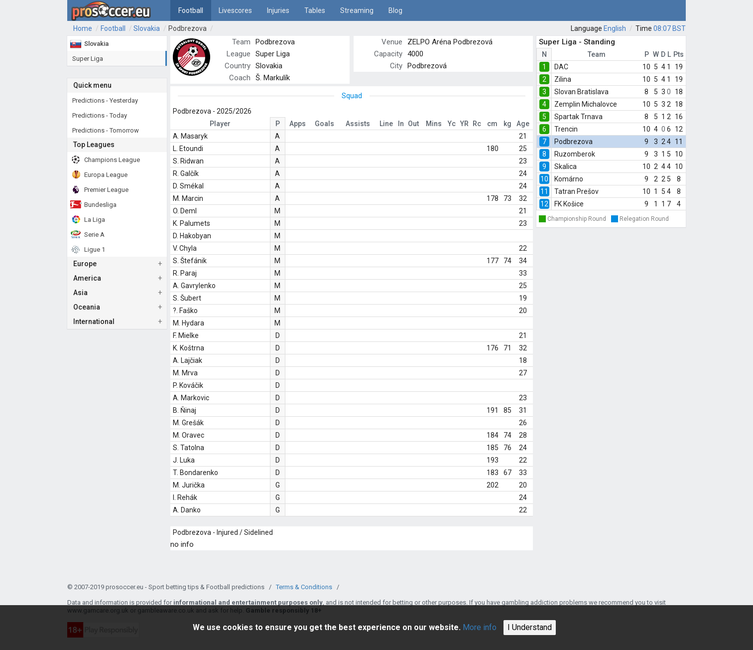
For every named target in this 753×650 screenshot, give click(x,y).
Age (522, 124)
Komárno (568, 179)
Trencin (566, 129)
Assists (358, 124)
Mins (434, 124)
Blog (395, 10)
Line (386, 124)
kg (507, 124)
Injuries (278, 10)
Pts (678, 54)
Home (82, 28)
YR (464, 124)
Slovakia (146, 28)
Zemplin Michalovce (585, 104)
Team (597, 54)
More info (480, 627)
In (401, 124)
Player (220, 124)
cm (492, 124)
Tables (314, 10)
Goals (324, 124)
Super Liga (272, 53)
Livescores (235, 10)
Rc (477, 124)
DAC (561, 67)
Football (190, 10)
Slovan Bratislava (581, 92)
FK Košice (569, 204)
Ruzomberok (574, 154)
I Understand (529, 627)
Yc (452, 124)
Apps (297, 124)
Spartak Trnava (578, 117)
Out (413, 124)
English (615, 28)
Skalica (565, 166)
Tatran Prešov (576, 191)
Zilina (562, 79)
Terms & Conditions (304, 587)
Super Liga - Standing (577, 41)
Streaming (357, 10)
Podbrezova (187, 28)
